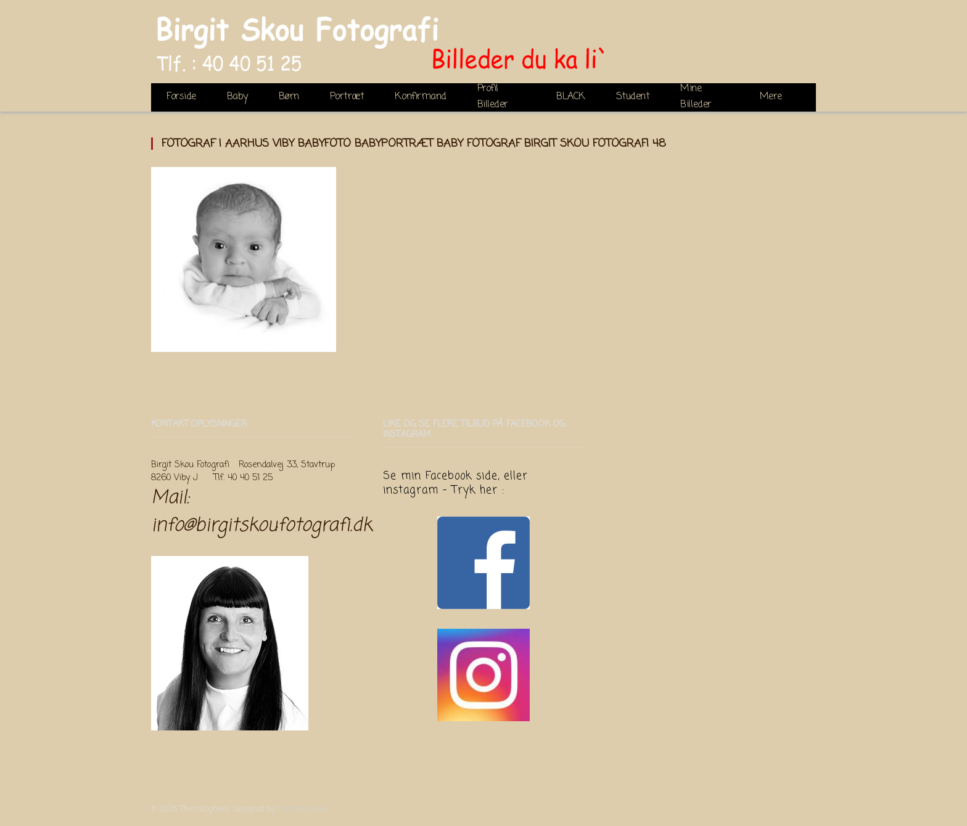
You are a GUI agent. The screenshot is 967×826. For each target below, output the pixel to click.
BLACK (570, 96)
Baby (237, 96)
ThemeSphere (302, 809)
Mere (771, 96)
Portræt (347, 96)
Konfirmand (420, 96)
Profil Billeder (492, 97)
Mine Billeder (695, 97)
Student (633, 96)
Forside (181, 96)
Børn (289, 96)
